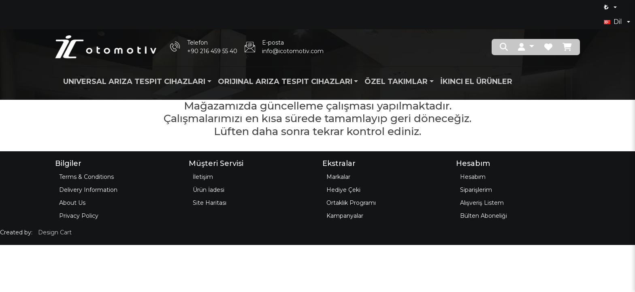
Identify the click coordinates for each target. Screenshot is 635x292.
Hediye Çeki (343, 189)
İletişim (203, 176)
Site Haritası (209, 202)
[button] (526, 47)
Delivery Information (88, 189)
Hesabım (473, 176)
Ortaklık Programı (351, 202)
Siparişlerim (476, 189)
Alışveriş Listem (482, 202)
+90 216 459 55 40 (212, 51)
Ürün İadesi (208, 189)
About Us (72, 202)
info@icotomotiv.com (293, 51)
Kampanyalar (344, 215)
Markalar (338, 176)
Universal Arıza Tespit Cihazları (134, 81)
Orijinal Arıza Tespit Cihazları (285, 81)
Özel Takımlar (396, 81)
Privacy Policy (78, 215)
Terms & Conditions (86, 176)
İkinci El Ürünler (476, 81)
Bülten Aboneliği (483, 215)
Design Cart (55, 232)
